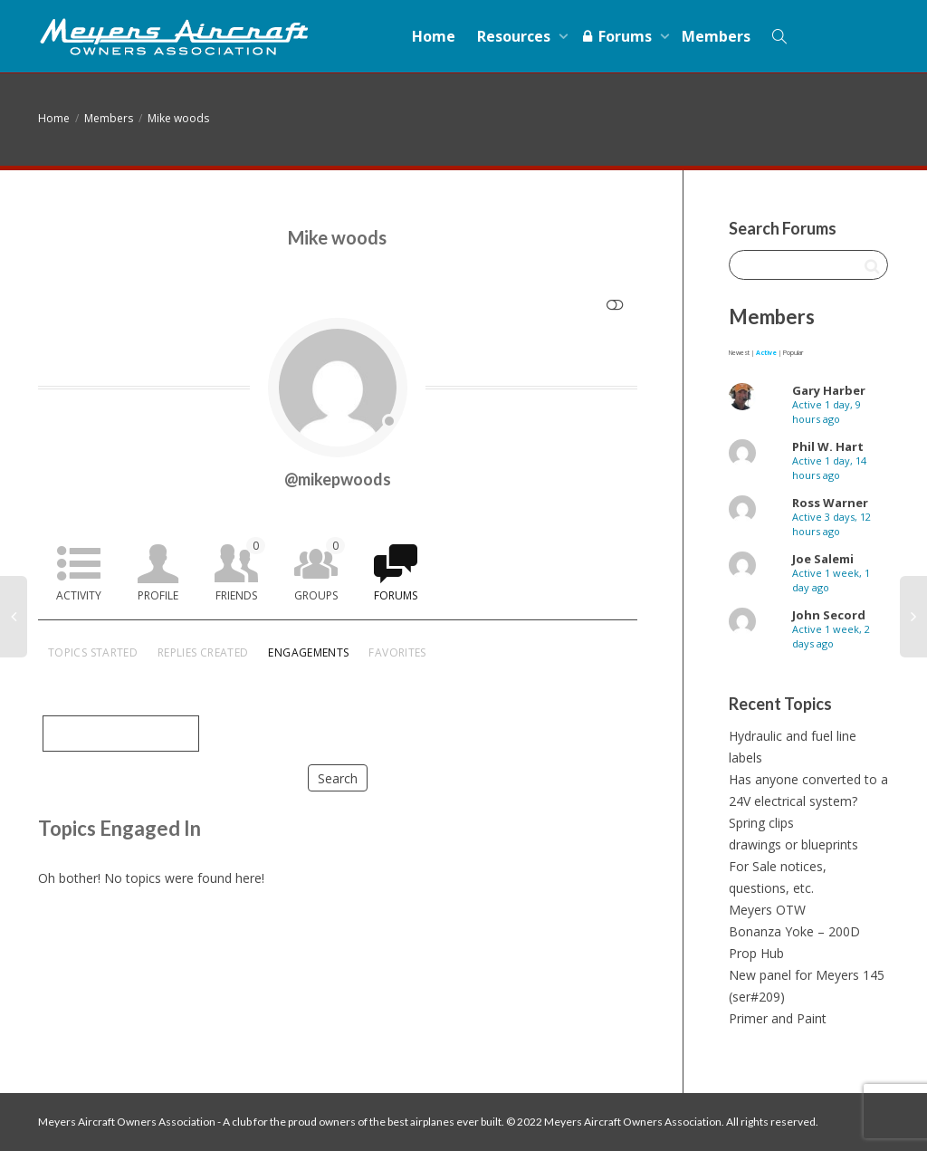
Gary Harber (828, 390)
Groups (319, 570)
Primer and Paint (778, 1018)
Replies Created (203, 652)
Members (716, 36)
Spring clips (761, 822)
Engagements (308, 652)
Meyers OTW (767, 909)
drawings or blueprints (793, 844)
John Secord (828, 615)
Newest (739, 353)
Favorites (396, 652)
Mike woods (178, 118)
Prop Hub (756, 953)
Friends (240, 570)
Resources (515, 36)
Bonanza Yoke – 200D (794, 931)
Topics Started (93, 652)
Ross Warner (830, 502)
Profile (158, 595)
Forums (617, 36)
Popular (793, 353)
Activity (78, 595)
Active (766, 353)
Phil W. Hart (828, 446)
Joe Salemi (823, 559)
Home (433, 36)
